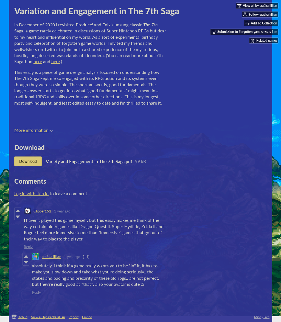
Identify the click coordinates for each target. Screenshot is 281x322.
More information (33, 130)
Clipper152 (42, 211)
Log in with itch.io (31, 193)
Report (73, 317)
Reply (28, 247)
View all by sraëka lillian (48, 317)
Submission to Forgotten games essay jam (244, 32)
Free (266, 317)
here (37, 61)
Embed (87, 317)
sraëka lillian (51, 256)
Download (28, 161)
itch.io (22, 317)
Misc (257, 317)
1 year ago (62, 211)
